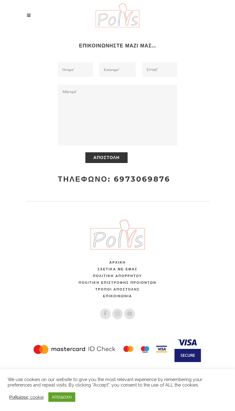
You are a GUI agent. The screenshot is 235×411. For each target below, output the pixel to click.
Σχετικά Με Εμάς (117, 269)
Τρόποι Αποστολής (117, 289)
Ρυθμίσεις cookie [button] (26, 397)
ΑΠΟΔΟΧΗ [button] (62, 397)
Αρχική (117, 262)
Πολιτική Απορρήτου (117, 276)
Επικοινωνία (117, 296)
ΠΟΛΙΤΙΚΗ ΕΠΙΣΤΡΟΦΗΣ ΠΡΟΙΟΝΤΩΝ (117, 282)
